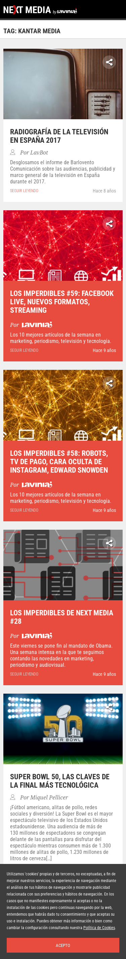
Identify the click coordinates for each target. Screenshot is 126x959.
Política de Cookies (99, 927)
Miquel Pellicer (49, 797)
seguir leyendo (24, 190)
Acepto (63, 945)
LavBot (39, 152)
